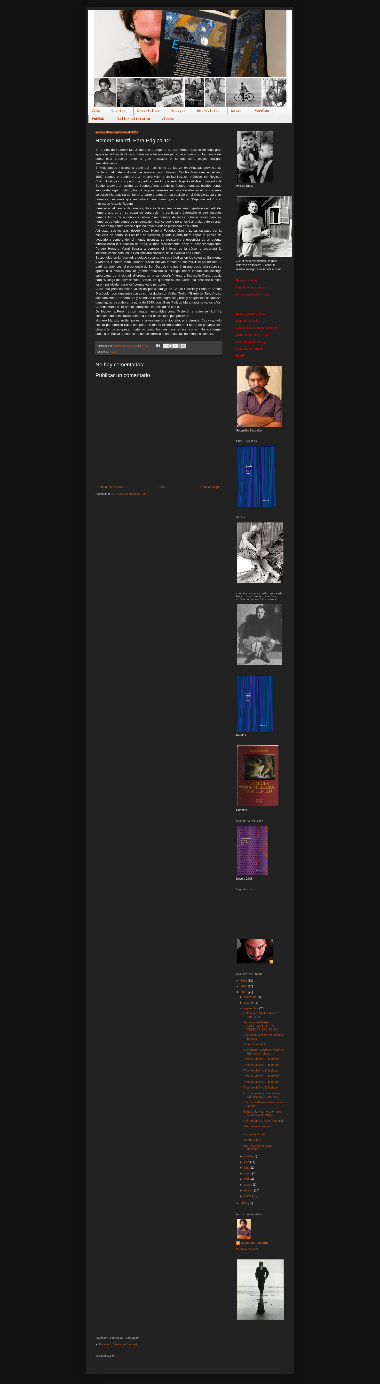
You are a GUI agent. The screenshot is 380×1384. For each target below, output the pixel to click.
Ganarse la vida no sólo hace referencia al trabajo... (262, 1113)
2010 (244, 1203)
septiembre (251, 1008)
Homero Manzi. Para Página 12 (263, 1120)
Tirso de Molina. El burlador (261, 1059)
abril (247, 1179)
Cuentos (118, 111)
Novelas (262, 111)
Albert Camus (252, 1140)
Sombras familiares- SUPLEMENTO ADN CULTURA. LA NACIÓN (260, 1026)
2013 (244, 980)
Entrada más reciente (110, 487)
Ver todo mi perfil (247, 1249)
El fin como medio (254, 1044)
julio (247, 1162)
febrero (249, 1190)
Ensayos (178, 111)
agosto (248, 1156)
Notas (236, 111)
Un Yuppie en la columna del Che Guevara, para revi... (261, 1095)
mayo (248, 1173)
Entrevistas (208, 111)
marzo (248, 1184)
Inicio (162, 487)
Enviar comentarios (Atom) (131, 494)
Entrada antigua (210, 487)
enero (248, 1196)
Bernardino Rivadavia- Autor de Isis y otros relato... (263, 1051)
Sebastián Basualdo (255, 1243)
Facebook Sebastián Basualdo (119, 1344)
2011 (244, 992)
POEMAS (98, 119)
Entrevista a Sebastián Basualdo (257, 1147)
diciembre (250, 997)
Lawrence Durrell (254, 1134)
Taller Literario (133, 119)
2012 (244, 986)
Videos (168, 119)
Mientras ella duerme (256, 1126)
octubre (249, 1002)
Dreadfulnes (148, 111)
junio (247, 1167)
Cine (96, 111)
